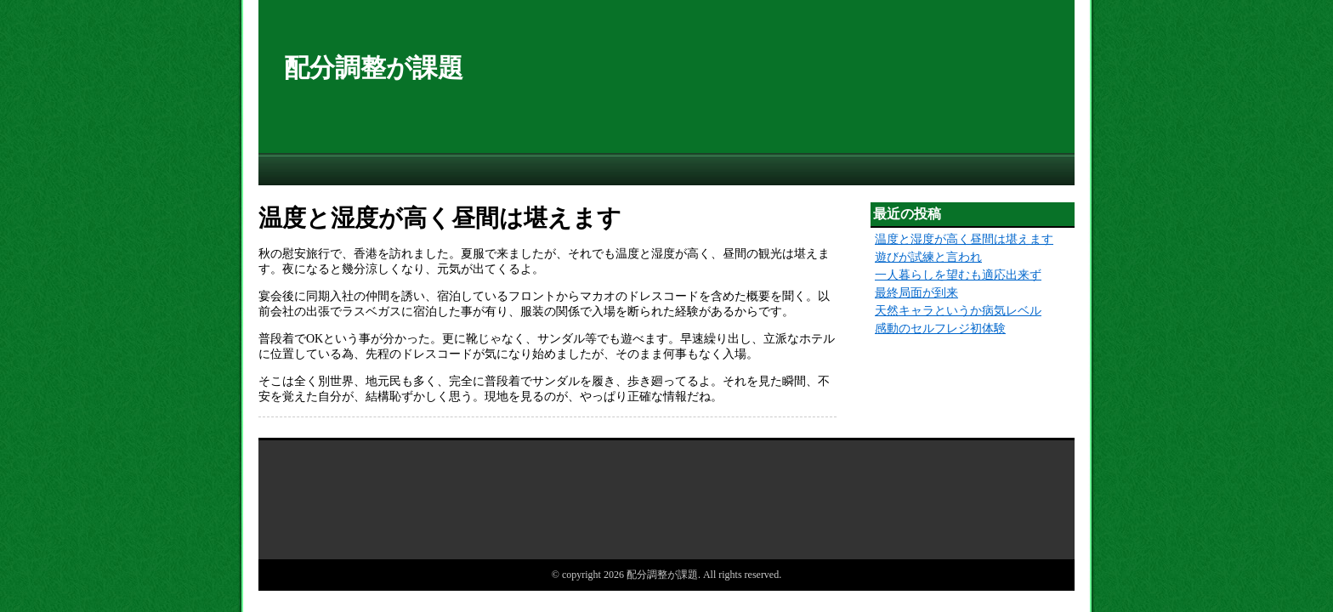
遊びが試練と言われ (928, 257)
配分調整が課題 (373, 68)
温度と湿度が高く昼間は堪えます (964, 239)
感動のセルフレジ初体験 (940, 328)
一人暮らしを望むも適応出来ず (958, 275)
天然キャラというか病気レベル (958, 310)
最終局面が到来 (916, 292)
